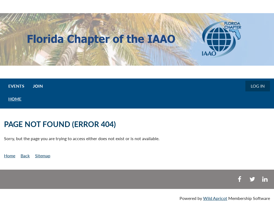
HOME (14, 98)
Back (25, 155)
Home (9, 155)
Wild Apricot (215, 198)
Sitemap (42, 155)
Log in (258, 85)
